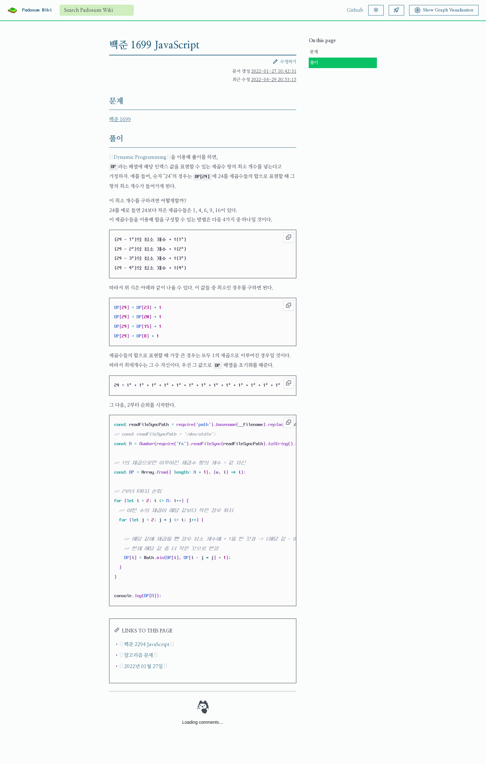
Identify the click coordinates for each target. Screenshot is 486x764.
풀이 (314, 63)
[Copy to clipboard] (288, 237)
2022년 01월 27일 (143, 666)
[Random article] (396, 10)
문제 (314, 52)
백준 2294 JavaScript (147, 644)
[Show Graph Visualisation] (444, 10)
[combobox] (97, 10)
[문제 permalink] (104, 101)
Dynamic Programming (140, 157)
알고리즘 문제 (138, 655)
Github (355, 10)
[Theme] (376, 10)
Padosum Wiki (37, 10)
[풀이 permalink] (104, 139)
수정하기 (284, 61)
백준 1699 (120, 119)
